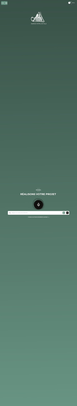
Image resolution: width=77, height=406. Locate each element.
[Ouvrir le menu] (4, 3)
